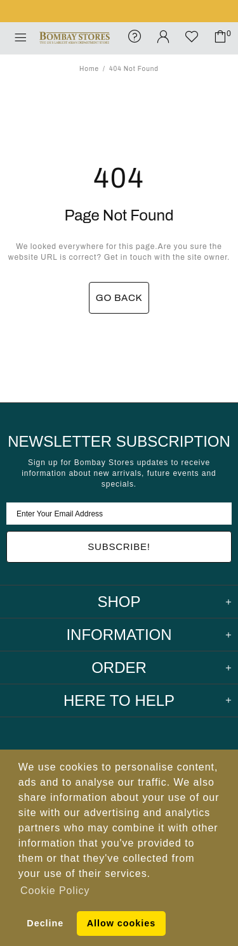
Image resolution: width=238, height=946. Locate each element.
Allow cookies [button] (121, 923)
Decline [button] (45, 923)
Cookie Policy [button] (54, 890)
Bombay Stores (74, 38)
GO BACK (119, 298)
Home (89, 68)
